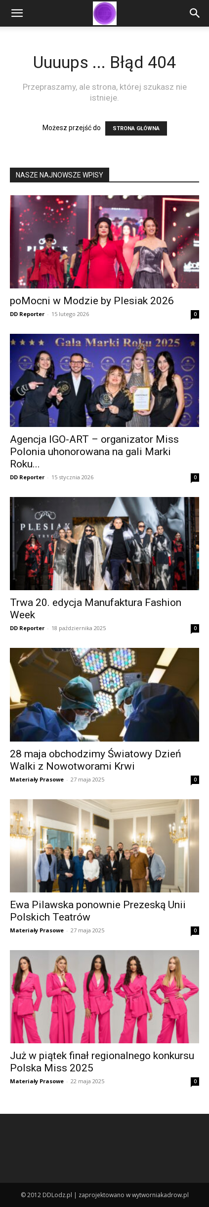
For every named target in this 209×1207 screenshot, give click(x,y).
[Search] (195, 13)
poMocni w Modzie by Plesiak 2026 (92, 301)
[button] (17, 13)
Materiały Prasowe (37, 779)
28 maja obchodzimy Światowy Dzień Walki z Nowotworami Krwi (95, 760)
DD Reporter (27, 314)
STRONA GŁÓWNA (136, 128)
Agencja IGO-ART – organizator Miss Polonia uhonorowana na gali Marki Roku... (94, 451)
